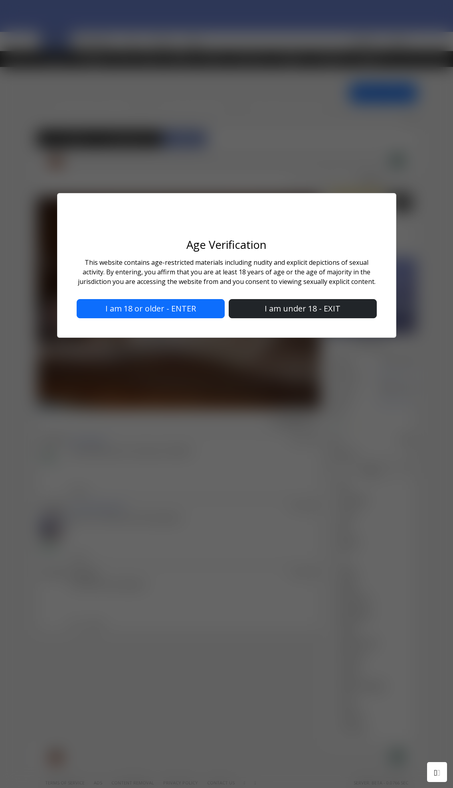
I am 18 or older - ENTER (150, 308)
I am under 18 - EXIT (302, 308)
